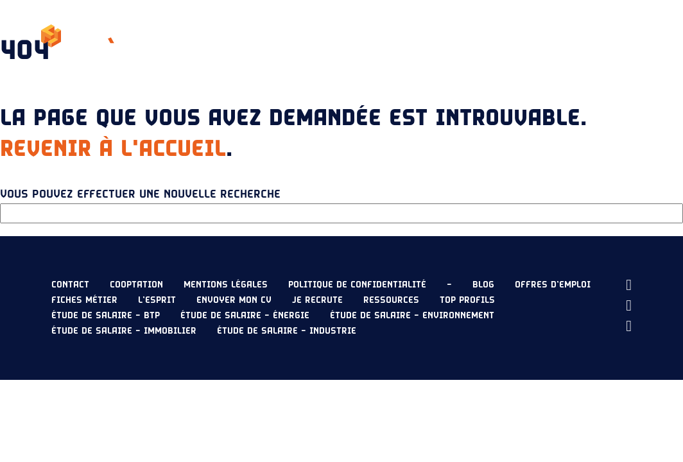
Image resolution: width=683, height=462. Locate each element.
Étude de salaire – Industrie (286, 331)
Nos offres (239, 36)
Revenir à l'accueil (113, 149)
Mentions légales (226, 284)
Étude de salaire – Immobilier (123, 331)
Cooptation (136, 284)
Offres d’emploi (553, 284)
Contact (70, 284)
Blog (483, 284)
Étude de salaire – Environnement (412, 315)
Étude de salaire (322, 36)
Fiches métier (84, 300)
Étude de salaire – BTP (105, 315)
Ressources (416, 36)
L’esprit (179, 36)
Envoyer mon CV (588, 36)
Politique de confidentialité (357, 284)
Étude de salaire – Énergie (244, 315)
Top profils (467, 300)
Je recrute (494, 36)
